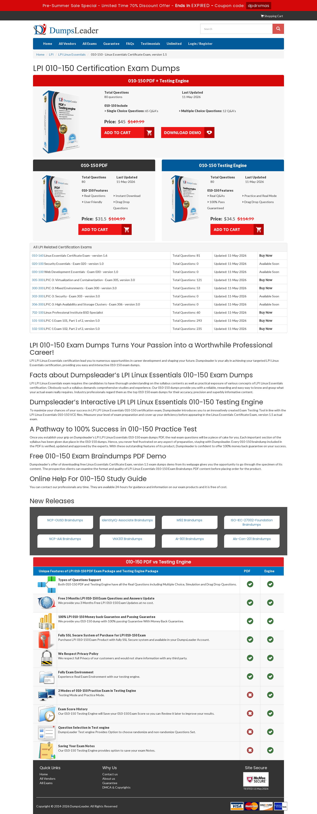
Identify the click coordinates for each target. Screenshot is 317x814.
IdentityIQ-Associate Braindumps (127, 520)
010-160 (38, 255)
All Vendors (67, 43)
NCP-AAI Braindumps (65, 539)
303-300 (38, 296)
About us (108, 778)
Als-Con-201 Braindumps (252, 539)
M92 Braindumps (189, 520)
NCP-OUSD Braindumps (65, 520)
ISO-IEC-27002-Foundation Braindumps (252, 522)
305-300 (38, 280)
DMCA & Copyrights (116, 787)
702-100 (38, 312)
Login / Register (200, 43)
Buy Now (265, 255)
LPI (51, 54)
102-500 (38, 329)
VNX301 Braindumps (127, 539)
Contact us (110, 774)
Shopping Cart (272, 16)
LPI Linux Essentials (72, 54)
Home (47, 43)
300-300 (38, 288)
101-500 (38, 320)
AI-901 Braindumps (189, 539)
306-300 (38, 304)
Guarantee (111, 43)
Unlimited (174, 43)
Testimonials (150, 43)
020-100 (38, 263)
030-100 (38, 272)
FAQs (130, 43)
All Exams (90, 43)
